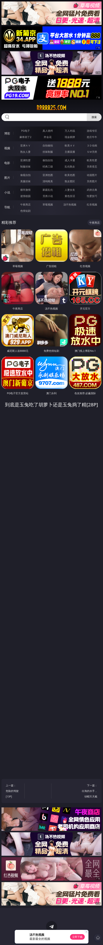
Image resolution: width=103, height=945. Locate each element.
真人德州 (48, 130)
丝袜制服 (48, 151)
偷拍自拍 (48, 160)
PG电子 (25, 130)
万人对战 (70, 130)
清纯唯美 (48, 181)
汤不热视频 (69, 204)
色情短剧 (25, 211)
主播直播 (70, 151)
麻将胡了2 (25, 137)
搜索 (94, 117)
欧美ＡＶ (70, 145)
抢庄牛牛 (92, 137)
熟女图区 (70, 181)
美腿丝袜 (25, 181)
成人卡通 (70, 160)
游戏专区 (92, 130)
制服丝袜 (25, 166)
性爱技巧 (92, 196)
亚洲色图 (48, 175)
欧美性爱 (92, 160)
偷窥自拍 (25, 175)
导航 (7, 207)
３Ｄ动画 (92, 145)
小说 (7, 192)
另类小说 (48, 196)
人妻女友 (70, 189)
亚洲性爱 (25, 160)
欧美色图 (70, 175)
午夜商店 (25, 204)
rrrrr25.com (51, 107)
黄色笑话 (70, 196)
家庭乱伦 (48, 189)
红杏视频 (92, 204)
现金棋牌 (70, 137)
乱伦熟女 (70, 166)
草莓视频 (48, 204)
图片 (7, 178)
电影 (7, 163)
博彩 (7, 133)
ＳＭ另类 (92, 151)
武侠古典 (92, 189)
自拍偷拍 (48, 145)
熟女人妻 (25, 151)
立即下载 (77, 937)
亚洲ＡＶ (25, 145)
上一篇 (14, 791)
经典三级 (48, 166)
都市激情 (25, 189)
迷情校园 (25, 196)
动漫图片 (92, 175)
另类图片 (92, 181)
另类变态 (92, 166)
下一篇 (89, 791)
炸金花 (48, 137)
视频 (7, 148)
